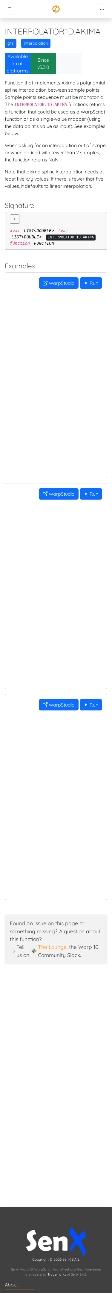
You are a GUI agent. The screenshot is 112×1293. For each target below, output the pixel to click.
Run (91, 283)
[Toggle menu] (10, 9)
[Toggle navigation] (102, 9)
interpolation (36, 43)
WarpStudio (59, 283)
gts (10, 43)
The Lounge (52, 946)
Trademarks (56, 1274)
